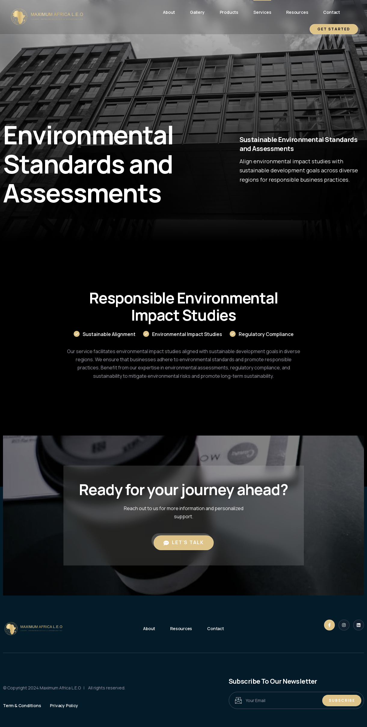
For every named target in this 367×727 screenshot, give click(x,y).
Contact (331, 12)
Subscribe (342, 700)
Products (229, 12)
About (169, 12)
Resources (297, 12)
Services (262, 12)
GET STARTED (333, 29)
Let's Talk (184, 542)
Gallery (197, 12)
